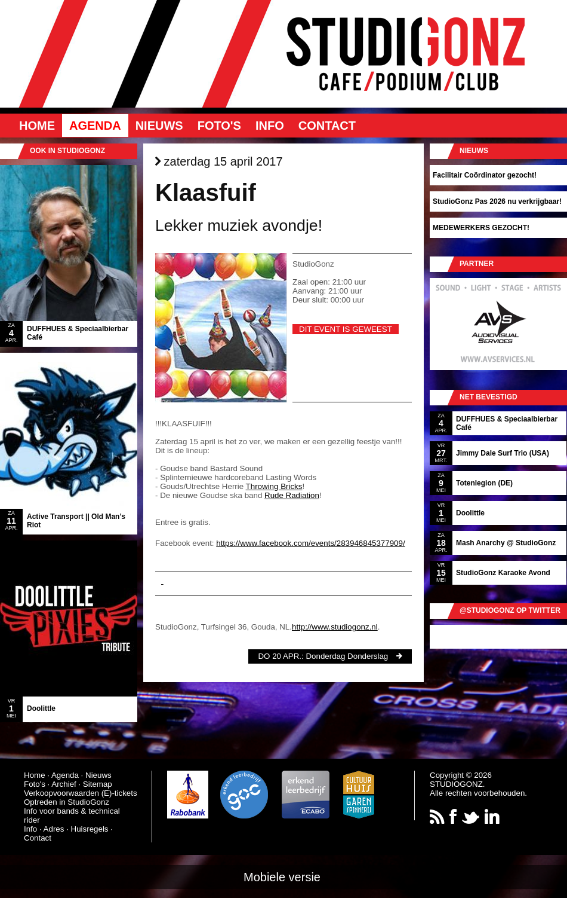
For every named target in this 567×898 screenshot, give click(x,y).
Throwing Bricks (274, 486)
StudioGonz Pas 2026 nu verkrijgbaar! (497, 201)
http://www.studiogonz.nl (335, 626)
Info (269, 125)
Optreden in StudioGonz (66, 802)
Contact (327, 125)
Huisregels (90, 828)
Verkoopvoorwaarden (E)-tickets (80, 793)
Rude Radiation (291, 495)
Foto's (219, 125)
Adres (54, 828)
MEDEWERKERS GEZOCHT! (481, 228)
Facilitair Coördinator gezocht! (485, 175)
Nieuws (159, 125)
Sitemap (97, 784)
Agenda (95, 125)
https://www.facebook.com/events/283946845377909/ (310, 543)
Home (37, 125)
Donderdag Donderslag (347, 656)
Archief (63, 784)
